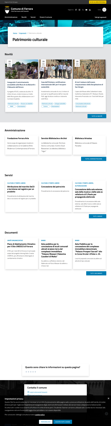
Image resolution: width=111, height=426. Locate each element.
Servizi (33, 17)
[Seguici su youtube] (85, 9)
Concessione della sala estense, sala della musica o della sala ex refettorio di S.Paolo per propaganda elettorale (89, 193)
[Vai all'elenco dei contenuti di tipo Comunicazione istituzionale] (83, 104)
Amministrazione (11, 17)
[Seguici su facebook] (75, 9)
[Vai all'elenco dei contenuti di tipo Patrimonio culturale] (13, 104)
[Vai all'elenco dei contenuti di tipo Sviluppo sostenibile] (60, 104)
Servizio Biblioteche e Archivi (54, 138)
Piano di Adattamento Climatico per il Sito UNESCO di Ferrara (21, 245)
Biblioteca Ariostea (83, 138)
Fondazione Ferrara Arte (18, 138)
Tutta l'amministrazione (93, 159)
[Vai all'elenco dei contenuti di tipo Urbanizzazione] (21, 106)
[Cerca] (104, 10)
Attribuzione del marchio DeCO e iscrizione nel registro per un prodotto (21, 189)
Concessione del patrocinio (53, 186)
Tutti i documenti (96, 273)
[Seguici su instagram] (78, 9)
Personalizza (45, 422)
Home (15, 33)
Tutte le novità (97, 116)
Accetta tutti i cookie (62, 422)
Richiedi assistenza (34, 395)
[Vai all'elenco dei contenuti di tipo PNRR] (11, 106)
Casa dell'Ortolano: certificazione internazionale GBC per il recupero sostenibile (53, 84)
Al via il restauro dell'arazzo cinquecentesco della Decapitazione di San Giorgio (89, 84)
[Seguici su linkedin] (89, 9)
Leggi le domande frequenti (37, 392)
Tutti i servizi (97, 216)
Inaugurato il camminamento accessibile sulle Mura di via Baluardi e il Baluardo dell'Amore (21, 84)
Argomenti (22, 33)
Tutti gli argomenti (100, 17)
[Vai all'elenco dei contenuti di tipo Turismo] (45, 106)
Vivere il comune (46, 17)
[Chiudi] (108, 398)
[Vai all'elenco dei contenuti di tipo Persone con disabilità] (26, 104)
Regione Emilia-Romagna (11, 2)
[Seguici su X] (82, 9)
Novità (24, 17)
